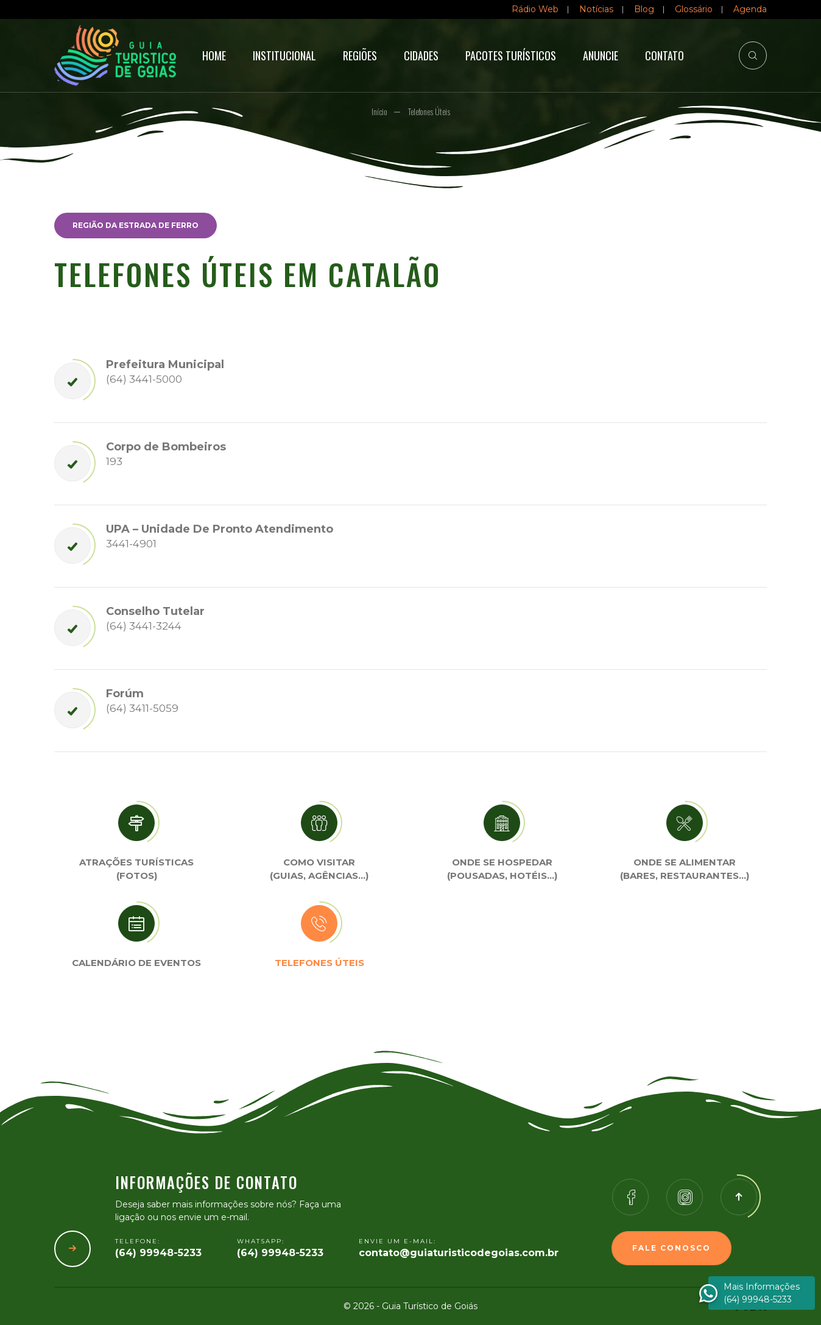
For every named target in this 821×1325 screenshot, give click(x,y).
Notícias (596, 9)
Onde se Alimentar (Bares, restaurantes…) (684, 869)
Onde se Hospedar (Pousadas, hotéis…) (502, 869)
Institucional (284, 55)
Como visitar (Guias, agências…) (319, 869)
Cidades (421, 55)
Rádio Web (535, 9)
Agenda (750, 9)
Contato (664, 55)
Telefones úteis (319, 962)
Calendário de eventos (136, 962)
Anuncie (600, 55)
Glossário (694, 9)
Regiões (360, 55)
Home (214, 55)
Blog (644, 9)
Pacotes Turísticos (510, 55)
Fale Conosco (671, 1247)
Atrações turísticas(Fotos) (136, 869)
